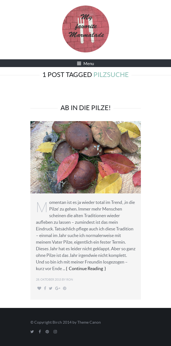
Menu (85, 63)
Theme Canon (89, 322)
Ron (69, 279)
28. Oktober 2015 (48, 279)
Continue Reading (86, 268)
